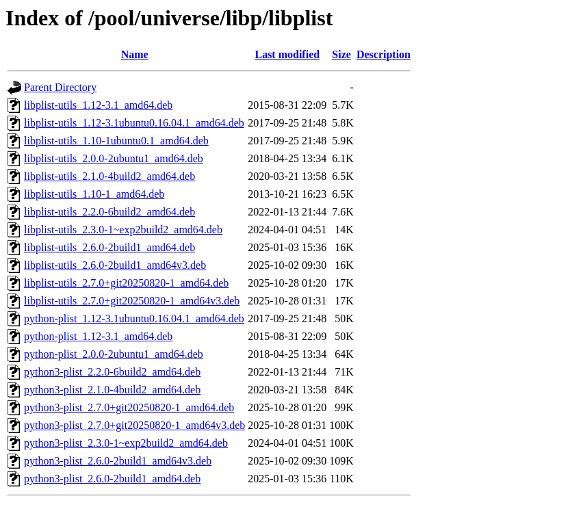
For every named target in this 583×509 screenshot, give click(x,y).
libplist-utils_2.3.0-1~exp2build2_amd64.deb (123, 229)
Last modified (287, 54)
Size (341, 54)
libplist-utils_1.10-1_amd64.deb (94, 194)
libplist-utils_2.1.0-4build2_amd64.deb (109, 176)
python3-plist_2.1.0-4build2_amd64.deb (112, 389)
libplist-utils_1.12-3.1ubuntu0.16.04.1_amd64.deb (134, 123)
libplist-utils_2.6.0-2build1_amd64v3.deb (115, 265)
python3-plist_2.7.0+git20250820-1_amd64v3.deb (134, 425)
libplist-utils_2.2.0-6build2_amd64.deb (109, 212)
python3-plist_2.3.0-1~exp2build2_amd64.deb (126, 443)
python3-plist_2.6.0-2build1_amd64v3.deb (117, 461)
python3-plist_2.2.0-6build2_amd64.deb (112, 372)
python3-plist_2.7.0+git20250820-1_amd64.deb (129, 407)
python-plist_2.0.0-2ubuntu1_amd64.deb (113, 354)
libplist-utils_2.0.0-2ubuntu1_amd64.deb (113, 158)
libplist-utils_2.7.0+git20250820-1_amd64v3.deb (131, 300)
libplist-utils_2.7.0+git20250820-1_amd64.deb (126, 283)
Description (384, 54)
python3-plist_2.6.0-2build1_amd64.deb (112, 478)
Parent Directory (60, 87)
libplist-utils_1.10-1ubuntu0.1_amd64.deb (116, 140)
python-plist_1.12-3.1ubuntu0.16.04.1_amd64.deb (134, 318)
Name (134, 54)
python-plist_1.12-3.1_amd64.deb (98, 336)
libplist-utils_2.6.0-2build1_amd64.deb (109, 247)
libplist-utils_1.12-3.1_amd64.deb (98, 105)
